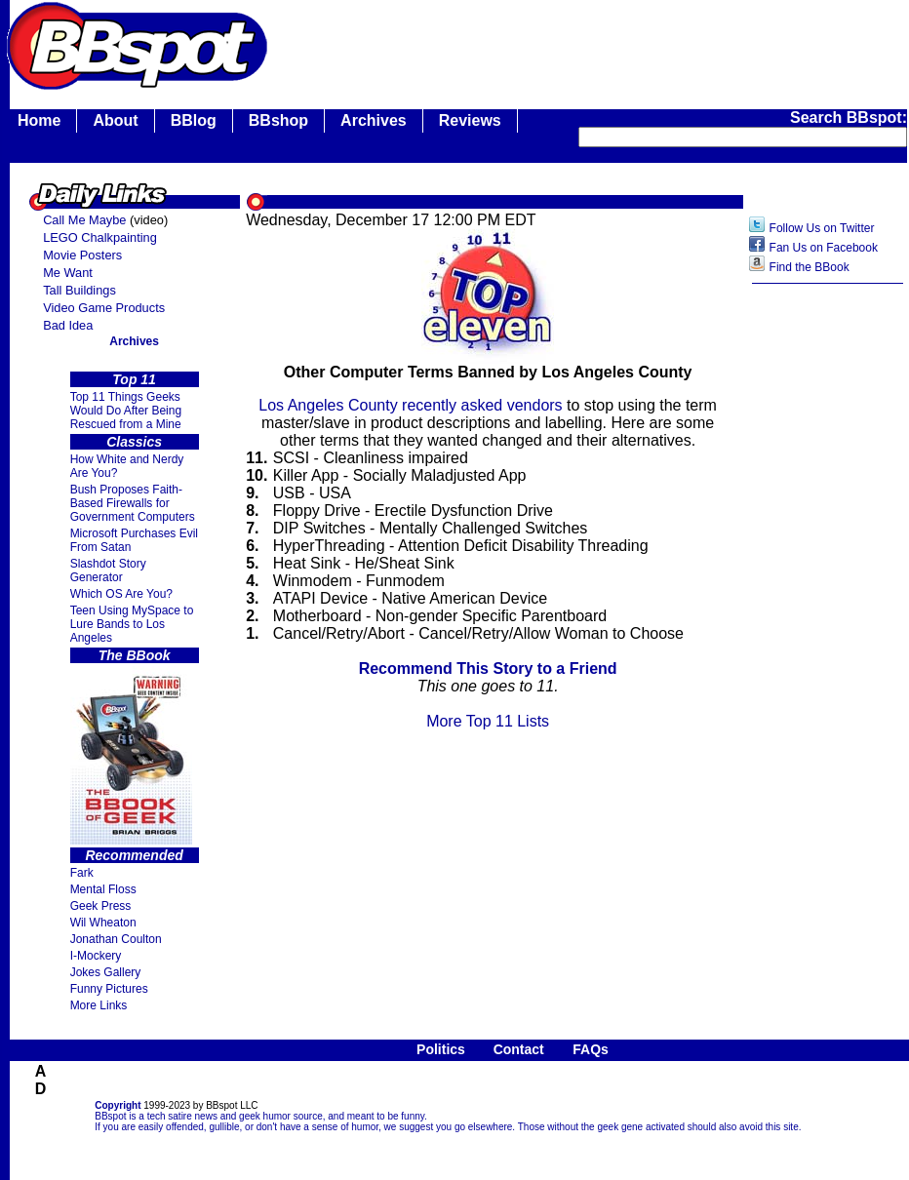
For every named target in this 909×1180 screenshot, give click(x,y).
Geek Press (101, 906)
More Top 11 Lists (487, 721)
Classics (134, 442)
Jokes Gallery (105, 972)
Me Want (68, 272)
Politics (440, 1049)
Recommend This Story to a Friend (488, 668)
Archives (373, 120)
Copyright (117, 1105)
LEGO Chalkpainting (100, 237)
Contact (519, 1049)
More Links (99, 1005)
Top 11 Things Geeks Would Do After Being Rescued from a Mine (126, 410)
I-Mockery (96, 956)
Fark (82, 873)
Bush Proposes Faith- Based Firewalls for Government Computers (132, 503)
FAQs (591, 1049)
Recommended (133, 855)
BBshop (278, 120)
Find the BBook (810, 267)
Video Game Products (104, 307)
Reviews (470, 120)
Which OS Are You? (121, 594)
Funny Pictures (109, 989)
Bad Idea (68, 325)
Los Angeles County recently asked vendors (410, 405)
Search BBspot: (848, 117)
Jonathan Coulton (116, 939)
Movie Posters (82, 255)
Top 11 (134, 379)
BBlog (194, 120)
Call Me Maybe (84, 220)
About (115, 120)
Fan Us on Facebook (824, 248)
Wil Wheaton (103, 922)
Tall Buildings (79, 290)
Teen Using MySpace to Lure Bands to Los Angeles (132, 624)
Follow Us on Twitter (822, 228)
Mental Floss (103, 889)
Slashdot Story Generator (108, 570)
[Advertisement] (828, 601)
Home (39, 120)
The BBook (135, 655)
